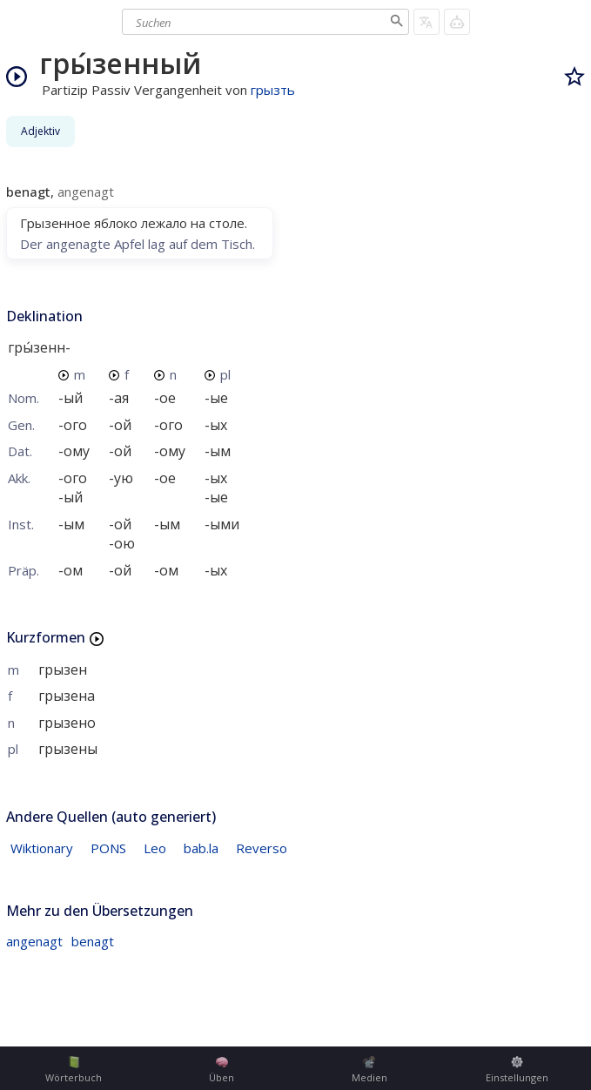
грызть (273, 89)
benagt (92, 941)
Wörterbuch (73, 1070)
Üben (221, 1070)
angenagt (34, 941)
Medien (369, 1070)
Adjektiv (40, 131)
